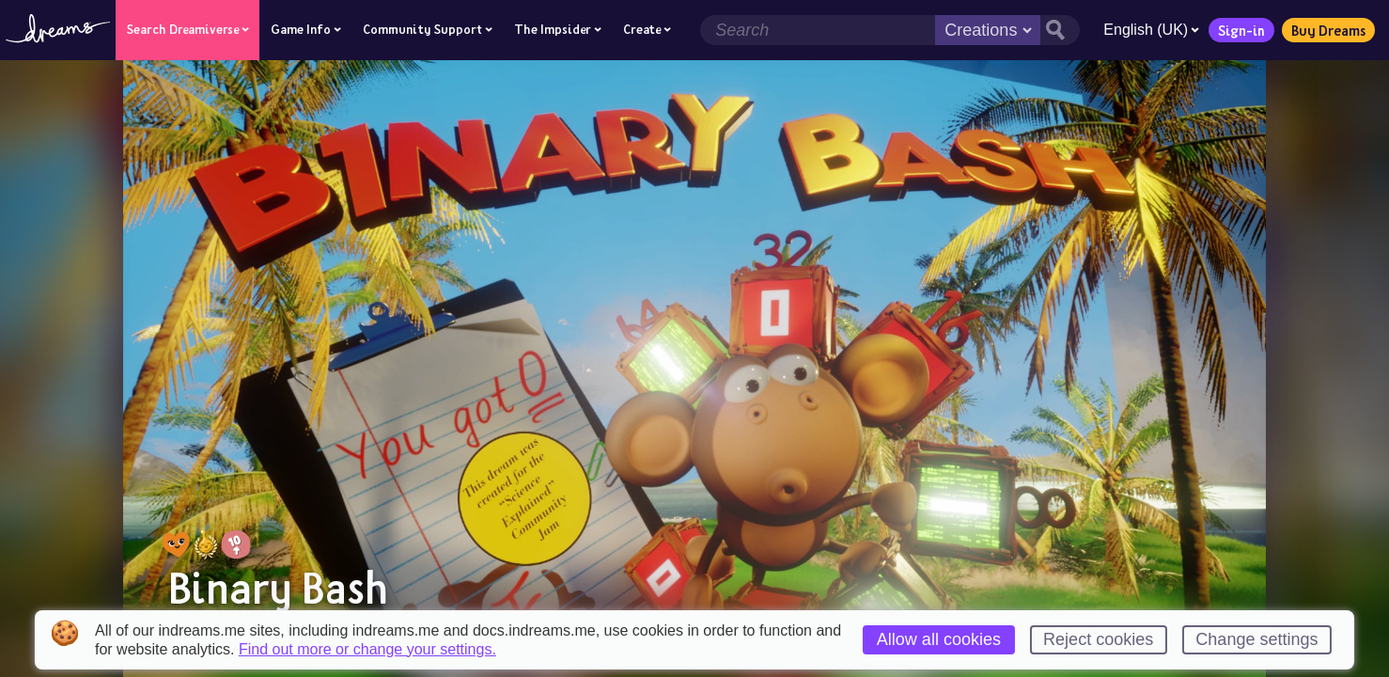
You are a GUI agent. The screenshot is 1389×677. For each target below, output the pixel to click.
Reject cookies (1098, 639)
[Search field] (811, 30)
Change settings (1256, 639)
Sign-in (1235, 30)
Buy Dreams (1323, 30)
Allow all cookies (939, 639)
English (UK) (1146, 30)
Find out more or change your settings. (367, 649)
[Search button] (1054, 30)
